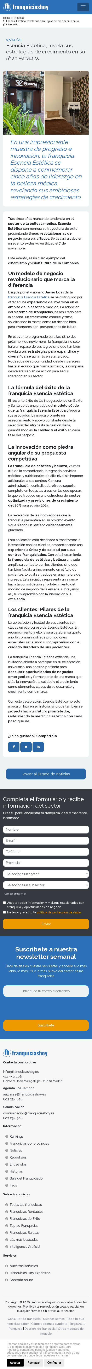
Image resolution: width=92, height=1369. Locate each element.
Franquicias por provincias (27, 1143)
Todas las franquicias (23, 1205)
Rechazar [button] (34, 1362)
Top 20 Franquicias (21, 1226)
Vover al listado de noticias (46, 774)
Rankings (14, 1136)
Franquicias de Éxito (22, 1219)
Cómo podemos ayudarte (49, 1323)
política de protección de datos (59, 912)
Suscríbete (46, 1025)
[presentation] (34, 1008)
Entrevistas (16, 1164)
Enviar (46, 924)
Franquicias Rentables (24, 1212)
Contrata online (19, 1280)
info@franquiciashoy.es (21, 1072)
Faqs (11, 1185)
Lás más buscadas (21, 1240)
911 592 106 (12, 1077)
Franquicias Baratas (22, 1233)
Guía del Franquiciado (24, 1178)
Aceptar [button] (15, 1362)
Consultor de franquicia (24, 1319)
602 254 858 (13, 1099)
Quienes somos (54, 1319)
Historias (14, 1171)
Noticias (13, 1150)
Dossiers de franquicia (40, 1328)
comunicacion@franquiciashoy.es (28, 1113)
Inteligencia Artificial (22, 1247)
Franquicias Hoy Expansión (28, 1273)
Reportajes (16, 1157)
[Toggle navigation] (83, 7)
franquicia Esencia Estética (29, 297)
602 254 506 (13, 1118)
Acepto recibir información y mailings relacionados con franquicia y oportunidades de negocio (45, 905)
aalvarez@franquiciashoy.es (24, 1094)
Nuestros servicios (21, 1266)
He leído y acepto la (44, 912)
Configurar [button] (54, 1362)
